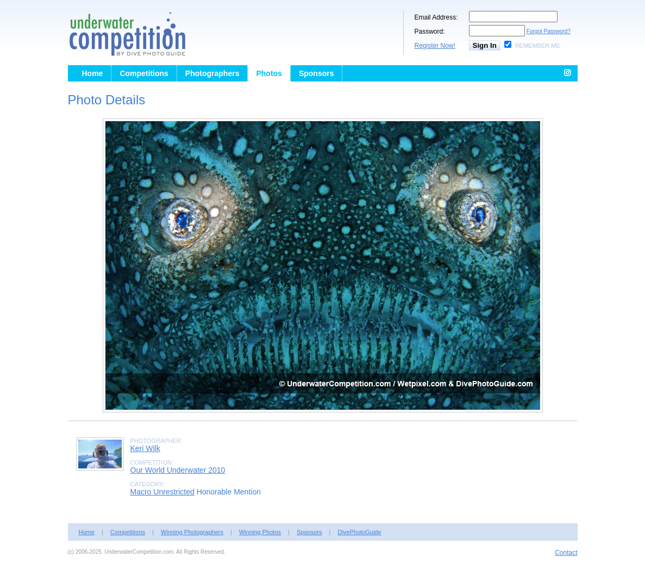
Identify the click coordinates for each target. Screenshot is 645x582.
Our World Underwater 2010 (178, 470)
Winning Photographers (192, 532)
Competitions (144, 73)
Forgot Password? (549, 31)
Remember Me (537, 45)
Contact (566, 552)
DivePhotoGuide (359, 532)
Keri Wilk (145, 448)
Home (92, 73)
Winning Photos (260, 532)
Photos (268, 73)
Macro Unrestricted (162, 491)
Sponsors (316, 73)
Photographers (212, 73)
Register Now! (435, 45)
